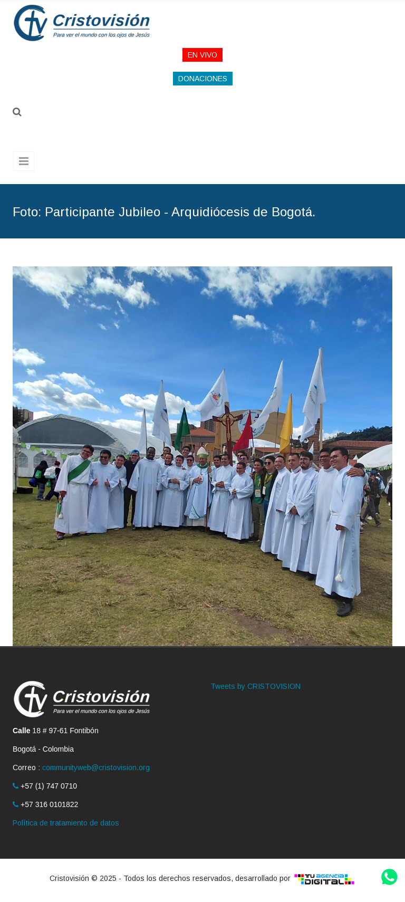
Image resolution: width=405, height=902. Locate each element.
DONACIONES (202, 78)
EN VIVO (202, 55)
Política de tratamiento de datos (66, 823)
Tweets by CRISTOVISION (255, 686)
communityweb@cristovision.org (96, 767)
